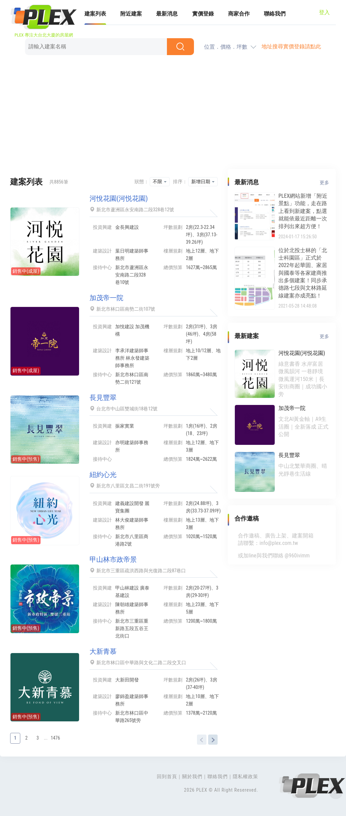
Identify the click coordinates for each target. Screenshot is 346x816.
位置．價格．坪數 (225, 47)
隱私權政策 (245, 776)
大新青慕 (103, 651)
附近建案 (131, 13)
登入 (324, 12)
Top (336, 792)
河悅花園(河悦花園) (119, 198)
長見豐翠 (103, 397)
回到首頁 (167, 776)
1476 (55, 738)
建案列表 (95, 13)
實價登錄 (203, 13)
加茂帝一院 (106, 298)
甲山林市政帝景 (113, 559)
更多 (324, 182)
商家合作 (239, 13)
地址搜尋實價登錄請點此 (291, 46)
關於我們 (192, 776)
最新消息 (167, 13)
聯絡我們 (275, 13)
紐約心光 (103, 475)
